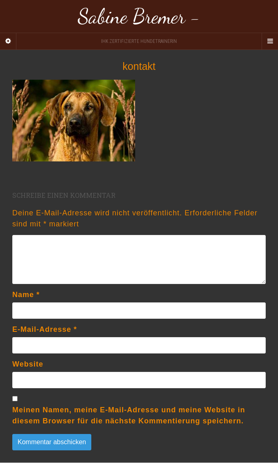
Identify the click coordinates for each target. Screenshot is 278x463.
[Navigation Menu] (270, 41)
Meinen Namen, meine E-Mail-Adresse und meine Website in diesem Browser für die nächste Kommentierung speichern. (128, 415)
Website (27, 364)
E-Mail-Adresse (44, 329)
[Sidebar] (8, 41)
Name (26, 295)
